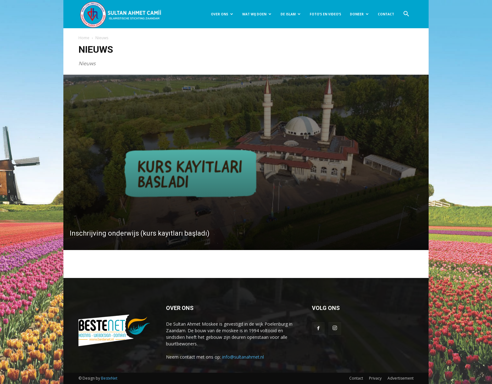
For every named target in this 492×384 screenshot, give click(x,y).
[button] (406, 15)
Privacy (375, 378)
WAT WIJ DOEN (256, 14)
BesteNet (109, 378)
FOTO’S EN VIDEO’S (325, 14)
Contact (356, 378)
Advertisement (401, 378)
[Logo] (120, 14)
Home (83, 37)
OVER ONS (222, 14)
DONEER (359, 14)
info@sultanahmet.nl (243, 357)
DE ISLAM (291, 14)
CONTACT (386, 14)
